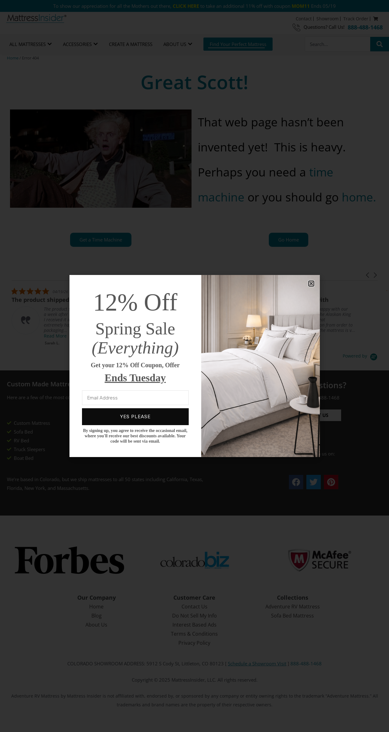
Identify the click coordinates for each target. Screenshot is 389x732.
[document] (194, 366)
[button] (311, 283)
